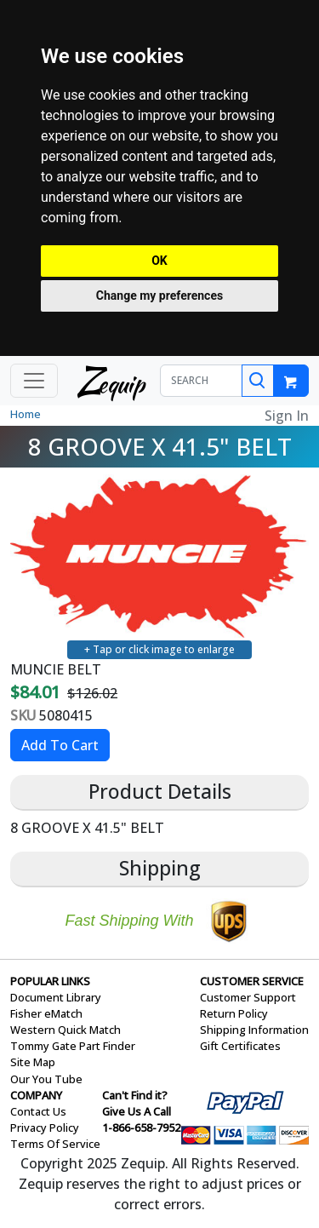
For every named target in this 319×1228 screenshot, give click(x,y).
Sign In (287, 415)
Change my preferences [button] (159, 295)
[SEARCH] (201, 380)
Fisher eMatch (46, 1013)
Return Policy (234, 1013)
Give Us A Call (136, 1111)
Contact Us (38, 1111)
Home (25, 414)
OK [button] (159, 260)
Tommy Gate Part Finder (72, 1045)
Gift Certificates (240, 1045)
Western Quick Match (65, 1029)
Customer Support (248, 997)
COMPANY (36, 1095)
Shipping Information (254, 1029)
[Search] (258, 380)
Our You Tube (46, 1079)
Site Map (32, 1062)
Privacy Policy (44, 1127)
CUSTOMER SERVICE (252, 981)
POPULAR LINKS (50, 981)
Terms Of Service (55, 1143)
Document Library (55, 997)
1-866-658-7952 (141, 1127)
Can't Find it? (135, 1095)
